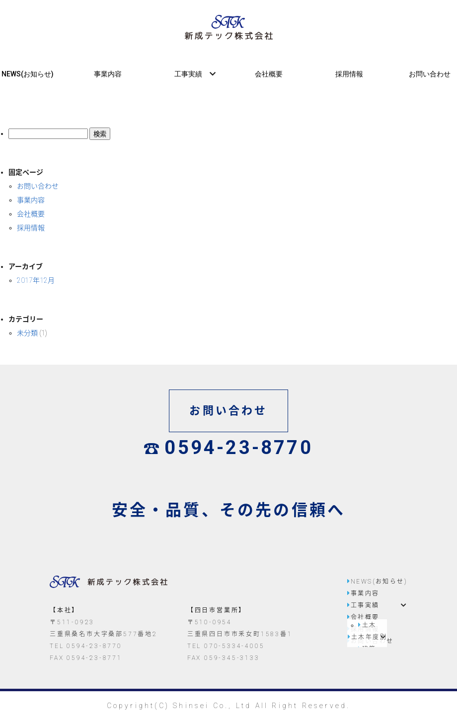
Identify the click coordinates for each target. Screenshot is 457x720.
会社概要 (269, 74)
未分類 (27, 333)
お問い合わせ (430, 74)
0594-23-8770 (228, 447)
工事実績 (188, 74)
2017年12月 (36, 280)
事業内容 (108, 74)
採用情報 (349, 74)
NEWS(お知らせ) (27, 74)
